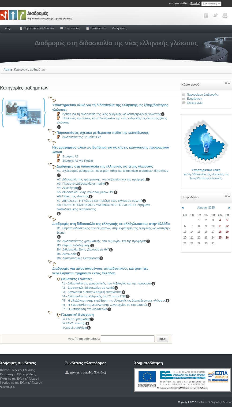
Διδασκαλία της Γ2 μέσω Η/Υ (81, 137)
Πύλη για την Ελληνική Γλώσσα (19, 378)
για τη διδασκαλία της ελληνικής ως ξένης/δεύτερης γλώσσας (205, 174)
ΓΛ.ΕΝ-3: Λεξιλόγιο (74, 327)
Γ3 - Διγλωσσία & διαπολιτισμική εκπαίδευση (92, 292)
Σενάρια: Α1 (71, 156)
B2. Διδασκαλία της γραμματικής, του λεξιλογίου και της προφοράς (101, 241)
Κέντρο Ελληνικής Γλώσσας (17, 370)
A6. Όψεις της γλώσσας (73, 196)
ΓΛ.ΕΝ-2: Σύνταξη (74, 323)
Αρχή (8, 28)
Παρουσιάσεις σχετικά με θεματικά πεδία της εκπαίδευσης (102, 132)
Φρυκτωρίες (7, 386)
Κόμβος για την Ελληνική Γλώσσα (21, 382)
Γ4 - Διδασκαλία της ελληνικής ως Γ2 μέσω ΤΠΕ (94, 296)
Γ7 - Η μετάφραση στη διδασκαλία (84, 309)
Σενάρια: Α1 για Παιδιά (78, 160)
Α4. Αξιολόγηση (67, 188)
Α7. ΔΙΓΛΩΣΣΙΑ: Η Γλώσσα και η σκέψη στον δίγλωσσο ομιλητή (99, 200)
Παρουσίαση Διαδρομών (36, 28)
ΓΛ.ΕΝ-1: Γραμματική (76, 319)
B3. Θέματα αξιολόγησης (73, 245)
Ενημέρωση (69, 28)
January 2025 (206, 207)
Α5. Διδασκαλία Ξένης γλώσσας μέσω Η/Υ (85, 192)
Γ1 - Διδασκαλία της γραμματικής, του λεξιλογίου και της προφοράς (106, 283)
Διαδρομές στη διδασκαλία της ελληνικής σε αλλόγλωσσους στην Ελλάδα (111, 224)
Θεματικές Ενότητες (76, 279)
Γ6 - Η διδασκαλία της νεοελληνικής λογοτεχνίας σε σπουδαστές (105, 304)
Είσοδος (195, 3)
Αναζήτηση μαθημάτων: (84, 338)
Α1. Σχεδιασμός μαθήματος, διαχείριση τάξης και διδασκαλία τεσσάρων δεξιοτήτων (112, 170)
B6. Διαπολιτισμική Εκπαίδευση (78, 258)
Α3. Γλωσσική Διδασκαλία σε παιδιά (81, 183)
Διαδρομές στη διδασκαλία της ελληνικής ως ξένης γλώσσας (104, 166)
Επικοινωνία (96, 28)
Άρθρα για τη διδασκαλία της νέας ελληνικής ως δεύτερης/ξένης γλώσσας (111, 114)
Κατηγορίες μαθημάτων (29, 69)
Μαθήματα (119, 28)
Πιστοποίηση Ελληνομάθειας (18, 374)
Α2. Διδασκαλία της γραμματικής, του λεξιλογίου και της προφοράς (101, 179)
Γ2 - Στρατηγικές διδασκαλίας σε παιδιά (88, 287)
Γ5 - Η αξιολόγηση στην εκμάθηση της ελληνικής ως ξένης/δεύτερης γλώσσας (114, 300)
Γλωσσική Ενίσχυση (77, 315)
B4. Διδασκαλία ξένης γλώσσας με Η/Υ (83, 249)
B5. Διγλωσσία (67, 254)
